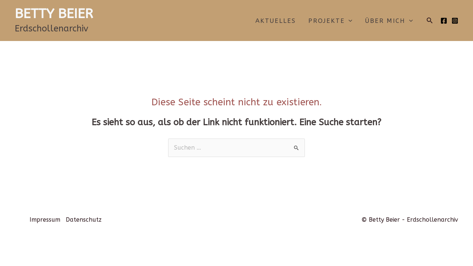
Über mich (389, 20)
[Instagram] (455, 20)
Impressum (45, 219)
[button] (429, 20)
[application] (348, 20)
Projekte (330, 20)
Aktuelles (275, 20)
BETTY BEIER (54, 13)
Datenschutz (84, 219)
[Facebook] (443, 20)
